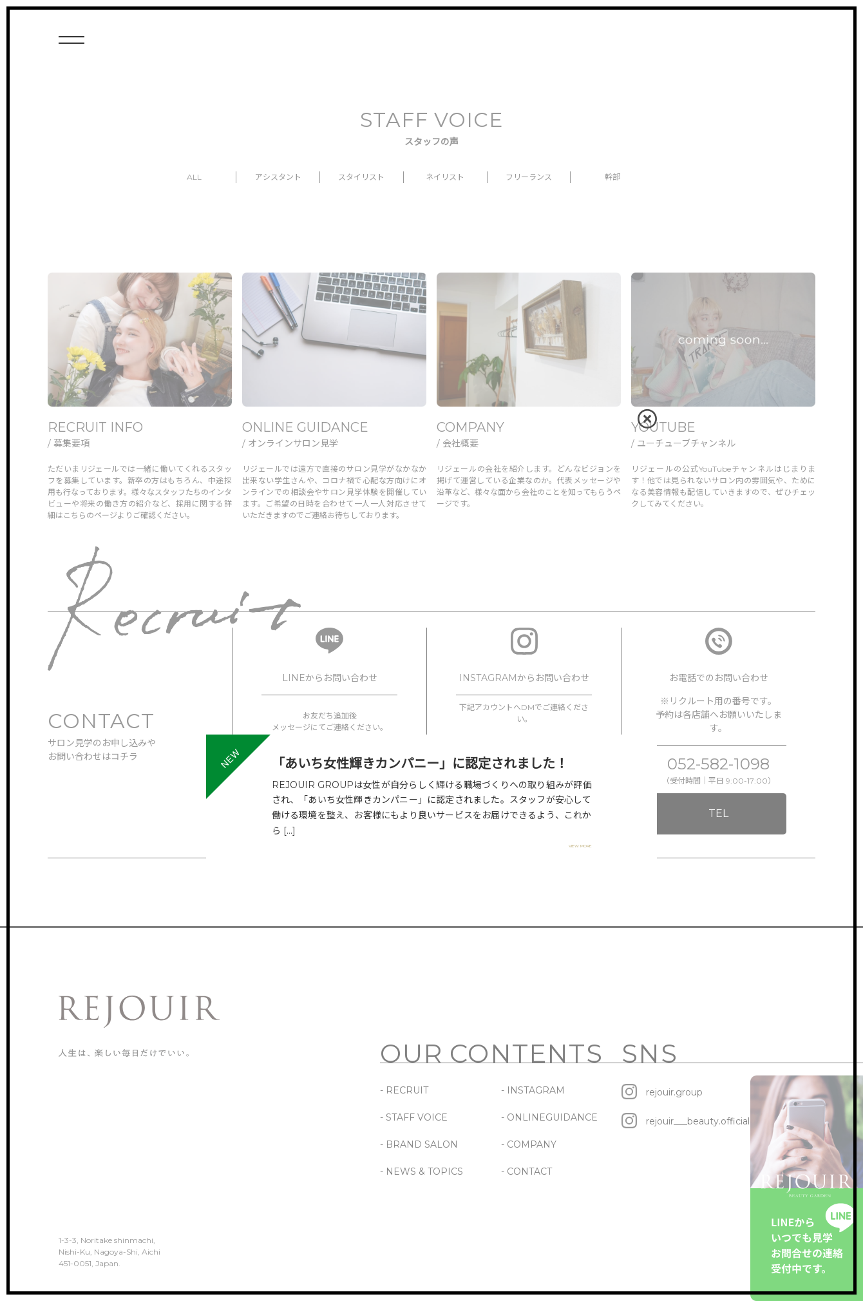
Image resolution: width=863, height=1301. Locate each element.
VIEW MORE (580, 846)
